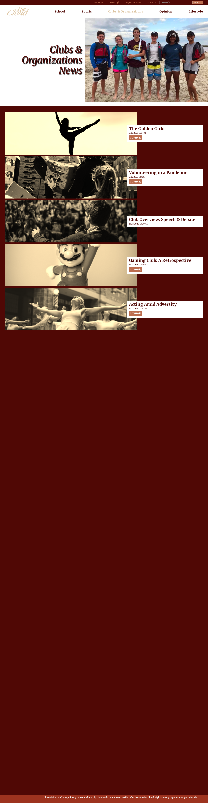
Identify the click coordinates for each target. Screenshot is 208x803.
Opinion (165, 11)
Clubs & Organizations (125, 11)
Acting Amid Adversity (153, 304)
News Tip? (114, 2)
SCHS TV (151, 2)
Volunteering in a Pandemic (158, 173)
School (60, 11)
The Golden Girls (146, 129)
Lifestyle (196, 11)
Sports (87, 11)
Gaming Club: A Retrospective (160, 260)
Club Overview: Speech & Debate (162, 220)
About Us (98, 2)
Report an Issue (133, 2)
